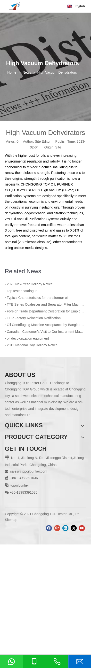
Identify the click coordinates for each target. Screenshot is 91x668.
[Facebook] (49, 528)
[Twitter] (74, 528)
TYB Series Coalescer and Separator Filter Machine (45, 304)
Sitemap (11, 520)
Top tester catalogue (22, 291)
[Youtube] (82, 528)
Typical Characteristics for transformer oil (37, 298)
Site (58, 147)
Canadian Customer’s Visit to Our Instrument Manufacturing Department (45, 332)
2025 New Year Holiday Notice (30, 284)
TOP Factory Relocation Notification (34, 318)
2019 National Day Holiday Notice (32, 345)
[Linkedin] (65, 528)
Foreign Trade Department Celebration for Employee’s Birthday (45, 311)
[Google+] (57, 528)
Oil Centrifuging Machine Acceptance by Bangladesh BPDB (45, 325)
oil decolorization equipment (28, 338)
